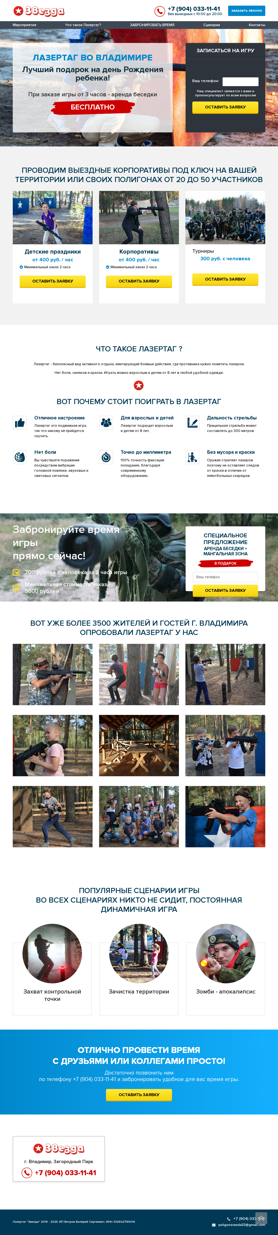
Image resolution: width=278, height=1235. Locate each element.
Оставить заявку (225, 107)
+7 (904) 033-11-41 (194, 8)
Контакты (257, 25)
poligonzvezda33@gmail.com (238, 1225)
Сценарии (211, 25)
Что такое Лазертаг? (83, 25)
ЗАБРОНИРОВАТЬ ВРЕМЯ (152, 25)
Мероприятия (24, 25)
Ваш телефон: (205, 80)
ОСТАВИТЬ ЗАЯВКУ (139, 1094)
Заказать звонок (246, 11)
